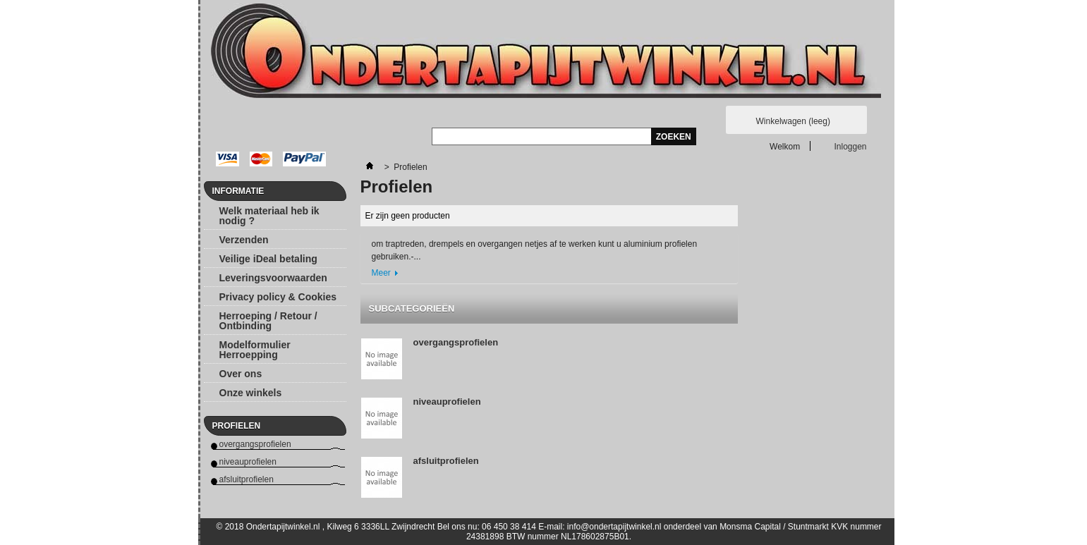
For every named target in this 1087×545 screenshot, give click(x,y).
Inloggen (850, 146)
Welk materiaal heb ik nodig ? (269, 215)
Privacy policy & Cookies (278, 296)
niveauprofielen (248, 462)
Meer (381, 273)
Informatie (238, 191)
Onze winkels (250, 392)
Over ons (240, 373)
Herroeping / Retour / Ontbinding (268, 320)
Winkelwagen (793, 121)
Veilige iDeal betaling (268, 258)
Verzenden (244, 239)
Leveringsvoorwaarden (273, 277)
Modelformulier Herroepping (255, 349)
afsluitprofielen (246, 479)
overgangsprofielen (255, 444)
